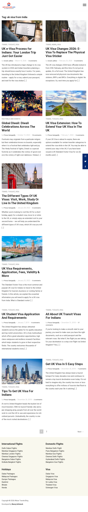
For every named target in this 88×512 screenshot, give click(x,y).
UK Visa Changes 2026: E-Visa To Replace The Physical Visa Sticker (65, 52)
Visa (17, 44)
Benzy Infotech (17, 506)
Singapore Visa (52, 478)
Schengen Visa (52, 489)
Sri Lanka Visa (51, 484)
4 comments (36, 322)
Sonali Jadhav (9, 61)
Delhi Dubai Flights (9, 450)
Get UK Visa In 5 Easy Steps (64, 364)
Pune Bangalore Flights (55, 453)
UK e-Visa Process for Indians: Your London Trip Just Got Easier (19, 52)
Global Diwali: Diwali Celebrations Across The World (18, 126)
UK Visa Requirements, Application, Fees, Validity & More (21, 272)
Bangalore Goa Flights (54, 464)
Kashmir (5, 484)
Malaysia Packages (9, 478)
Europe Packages (9, 481)
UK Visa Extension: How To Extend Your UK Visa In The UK (64, 126)
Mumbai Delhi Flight (54, 450)
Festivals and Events (11, 119)
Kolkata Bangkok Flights (11, 464)
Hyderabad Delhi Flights (55, 461)
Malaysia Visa (51, 481)
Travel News (51, 44)
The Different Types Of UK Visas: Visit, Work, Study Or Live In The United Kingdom (20, 199)
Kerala (4, 489)
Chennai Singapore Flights (12, 458)
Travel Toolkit (8, 44)
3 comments (81, 135)
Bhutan (4, 487)
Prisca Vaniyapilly (10, 135)
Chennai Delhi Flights (54, 458)
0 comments (34, 61)
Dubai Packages (8, 476)
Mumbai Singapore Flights (12, 453)
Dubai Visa (50, 476)
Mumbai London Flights (11, 456)
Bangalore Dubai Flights (11, 461)
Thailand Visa (51, 487)
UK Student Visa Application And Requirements (21, 315)
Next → (80, 434)
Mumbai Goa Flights (54, 456)
